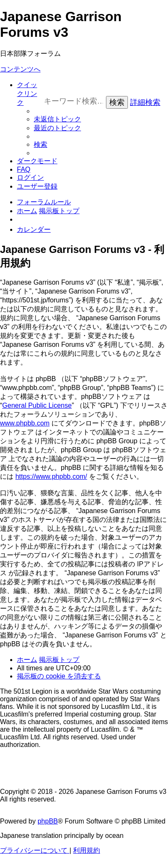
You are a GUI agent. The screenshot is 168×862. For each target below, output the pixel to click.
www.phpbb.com (24, 423)
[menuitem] (57, 119)
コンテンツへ (20, 69)
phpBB (48, 821)
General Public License (37, 405)
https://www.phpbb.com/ (51, 476)
